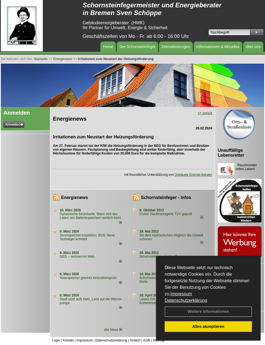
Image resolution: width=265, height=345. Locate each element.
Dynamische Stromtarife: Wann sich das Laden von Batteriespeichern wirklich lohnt (90, 216)
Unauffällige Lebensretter (231, 152)
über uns (253, 46)
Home (108, 46)
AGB (146, 340)
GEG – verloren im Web (77, 256)
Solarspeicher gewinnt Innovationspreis (88, 278)
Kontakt (68, 340)
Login (56, 340)
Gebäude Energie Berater (193, 175)
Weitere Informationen (208, 311)
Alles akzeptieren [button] (208, 326)
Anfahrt (135, 340)
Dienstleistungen (176, 46)
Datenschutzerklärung (186, 300)
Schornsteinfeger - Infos (166, 197)
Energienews (74, 197)
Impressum (181, 294)
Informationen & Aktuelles (218, 46)
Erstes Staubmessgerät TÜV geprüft (166, 214)
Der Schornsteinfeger (137, 46)
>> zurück (205, 113)
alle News (113, 330)
